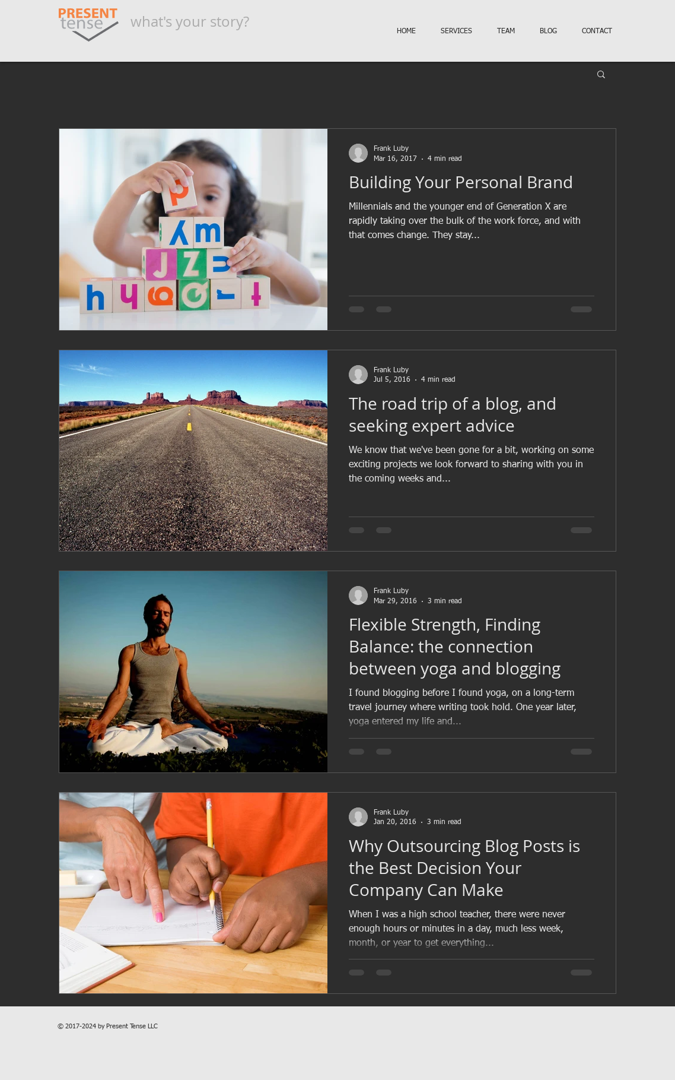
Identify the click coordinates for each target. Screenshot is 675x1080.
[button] (601, 75)
